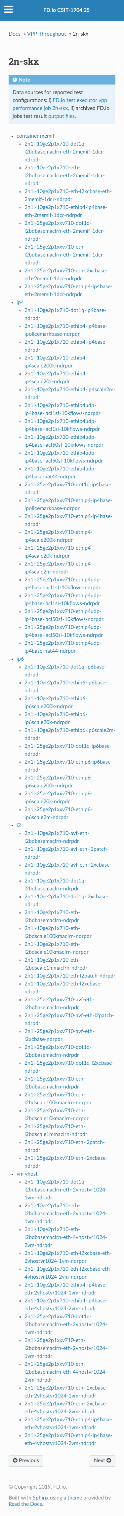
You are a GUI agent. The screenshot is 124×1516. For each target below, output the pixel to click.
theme (74, 1497)
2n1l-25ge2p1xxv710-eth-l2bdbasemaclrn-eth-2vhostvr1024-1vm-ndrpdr (65, 1348)
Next (102, 1460)
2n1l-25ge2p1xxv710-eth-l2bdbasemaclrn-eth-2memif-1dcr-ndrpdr (64, 254)
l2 (19, 825)
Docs (15, 34)
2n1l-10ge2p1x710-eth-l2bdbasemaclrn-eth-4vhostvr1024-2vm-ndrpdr (65, 1237)
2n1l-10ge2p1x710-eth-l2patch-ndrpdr (69, 976)
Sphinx (41, 1497)
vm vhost (27, 1174)
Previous (26, 1460)
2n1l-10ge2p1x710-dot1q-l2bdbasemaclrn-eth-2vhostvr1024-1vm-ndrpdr (65, 1189)
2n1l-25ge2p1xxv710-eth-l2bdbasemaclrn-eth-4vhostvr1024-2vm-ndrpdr (65, 1372)
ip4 (20, 302)
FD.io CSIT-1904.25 (66, 10)
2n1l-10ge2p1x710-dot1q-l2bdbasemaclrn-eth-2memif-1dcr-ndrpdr (64, 151)
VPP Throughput (46, 34)
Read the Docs (25, 1504)
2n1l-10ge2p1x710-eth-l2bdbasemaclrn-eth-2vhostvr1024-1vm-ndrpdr (65, 1213)
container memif (36, 136)
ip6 (20, 659)
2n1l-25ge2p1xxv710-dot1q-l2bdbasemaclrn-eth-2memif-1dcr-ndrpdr (64, 231)
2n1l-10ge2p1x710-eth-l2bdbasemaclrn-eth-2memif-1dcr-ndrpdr (64, 175)
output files (61, 116)
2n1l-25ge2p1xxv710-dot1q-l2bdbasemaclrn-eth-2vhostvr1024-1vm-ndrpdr (65, 1324)
